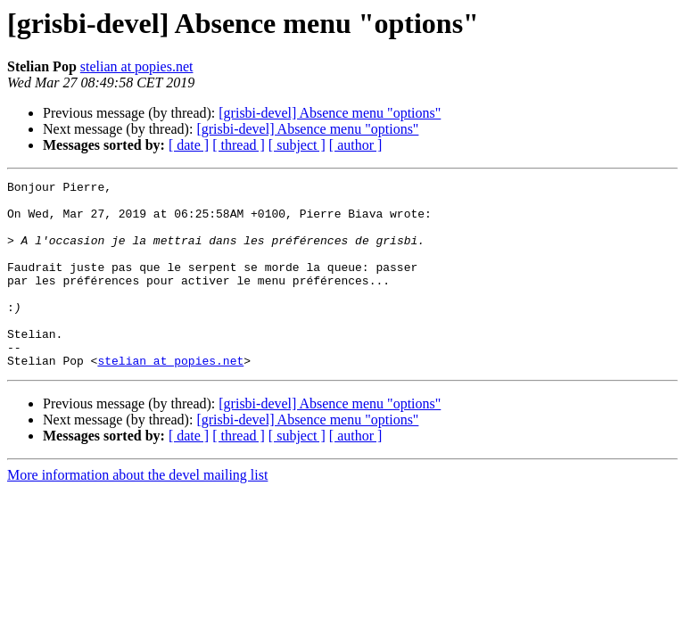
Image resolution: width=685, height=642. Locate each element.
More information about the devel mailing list (137, 512)
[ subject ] (297, 144)
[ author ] (356, 144)
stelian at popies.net (137, 66)
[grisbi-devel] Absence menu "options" (330, 112)
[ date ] (189, 144)
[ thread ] (238, 144)
